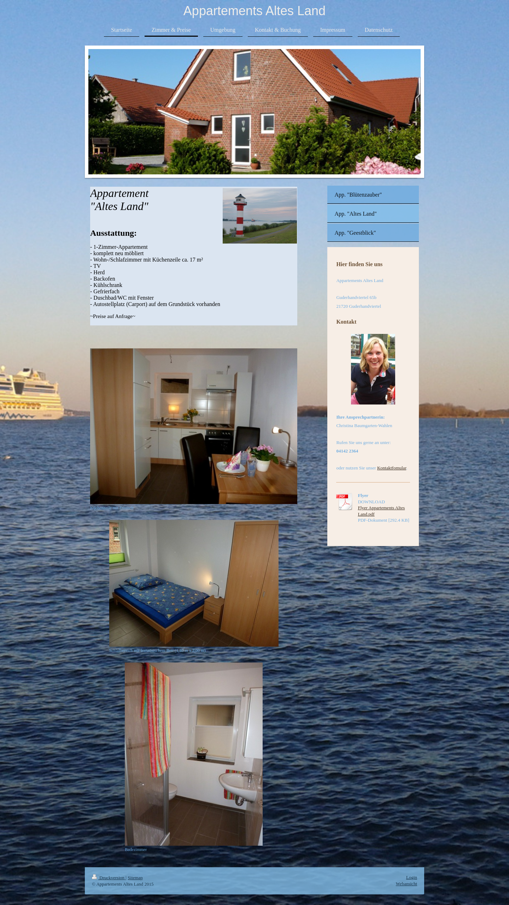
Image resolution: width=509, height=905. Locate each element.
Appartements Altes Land (254, 11)
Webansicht (406, 883)
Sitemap (135, 877)
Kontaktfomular (391, 468)
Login (411, 877)
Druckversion (108, 877)
